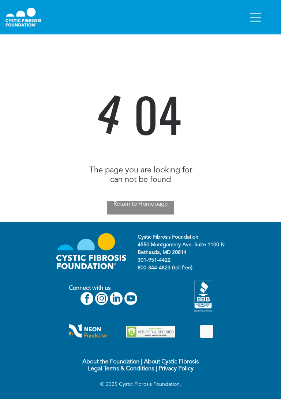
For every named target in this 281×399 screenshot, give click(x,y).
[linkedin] (116, 299)
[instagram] (101, 299)
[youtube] (130, 299)
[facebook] (86, 299)
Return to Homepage (140, 204)
